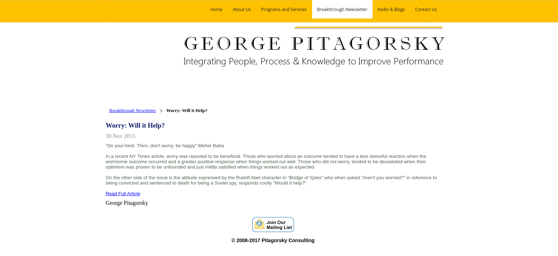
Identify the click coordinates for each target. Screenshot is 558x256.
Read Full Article (123, 193)
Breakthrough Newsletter (132, 110)
